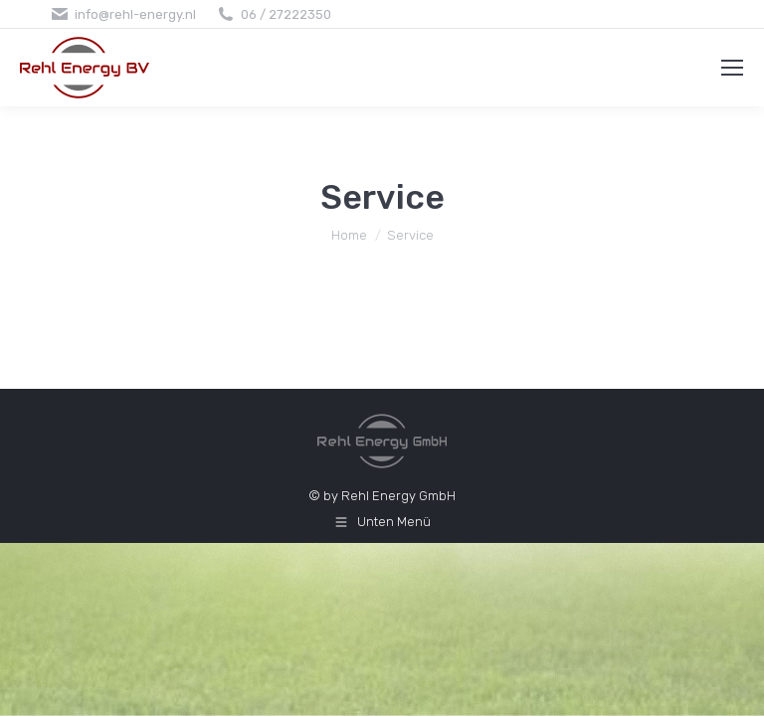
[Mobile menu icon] (732, 68)
